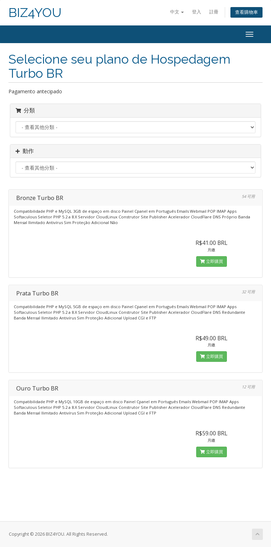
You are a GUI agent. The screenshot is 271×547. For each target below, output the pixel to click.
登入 (196, 12)
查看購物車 (246, 12)
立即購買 (211, 261)
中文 (177, 12)
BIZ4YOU (34, 12)
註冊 (213, 12)
